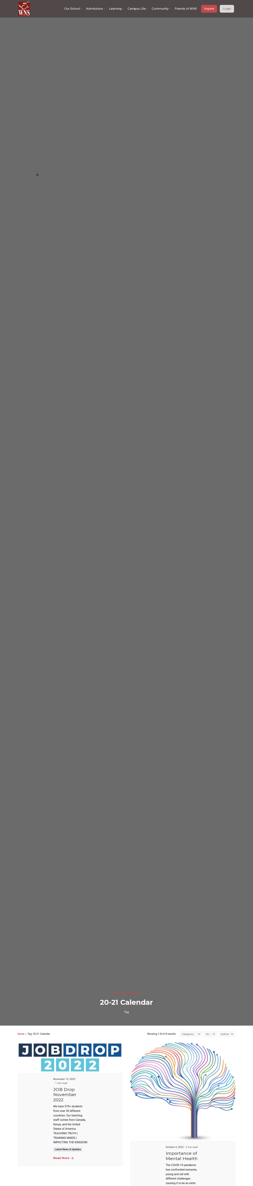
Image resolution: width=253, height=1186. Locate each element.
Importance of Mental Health (182, 1156)
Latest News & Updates (126, 992)
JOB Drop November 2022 (64, 1095)
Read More (63, 1158)
